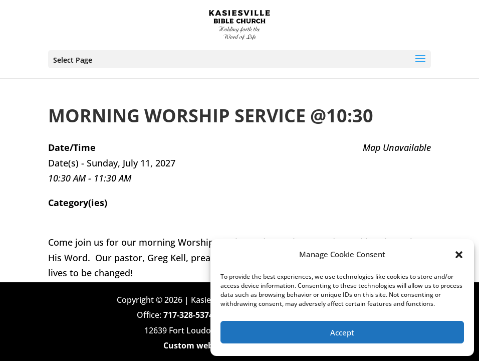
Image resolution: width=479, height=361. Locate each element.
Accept (342, 332)
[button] (459, 255)
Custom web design (202, 345)
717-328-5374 (188, 314)
